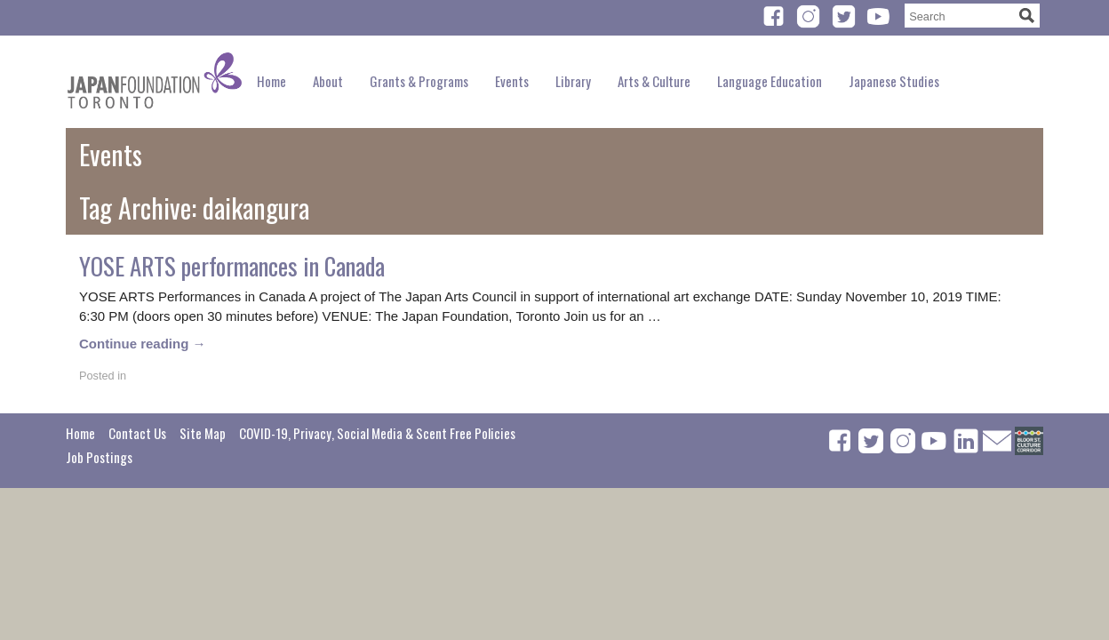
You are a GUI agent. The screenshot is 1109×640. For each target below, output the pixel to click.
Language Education (769, 81)
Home (271, 81)
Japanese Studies (894, 81)
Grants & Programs (419, 81)
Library (573, 81)
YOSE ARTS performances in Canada (232, 266)
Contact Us (137, 433)
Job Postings (99, 457)
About (328, 81)
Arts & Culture (654, 81)
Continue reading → (142, 343)
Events (512, 81)
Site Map (203, 433)
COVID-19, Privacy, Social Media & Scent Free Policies (377, 433)
